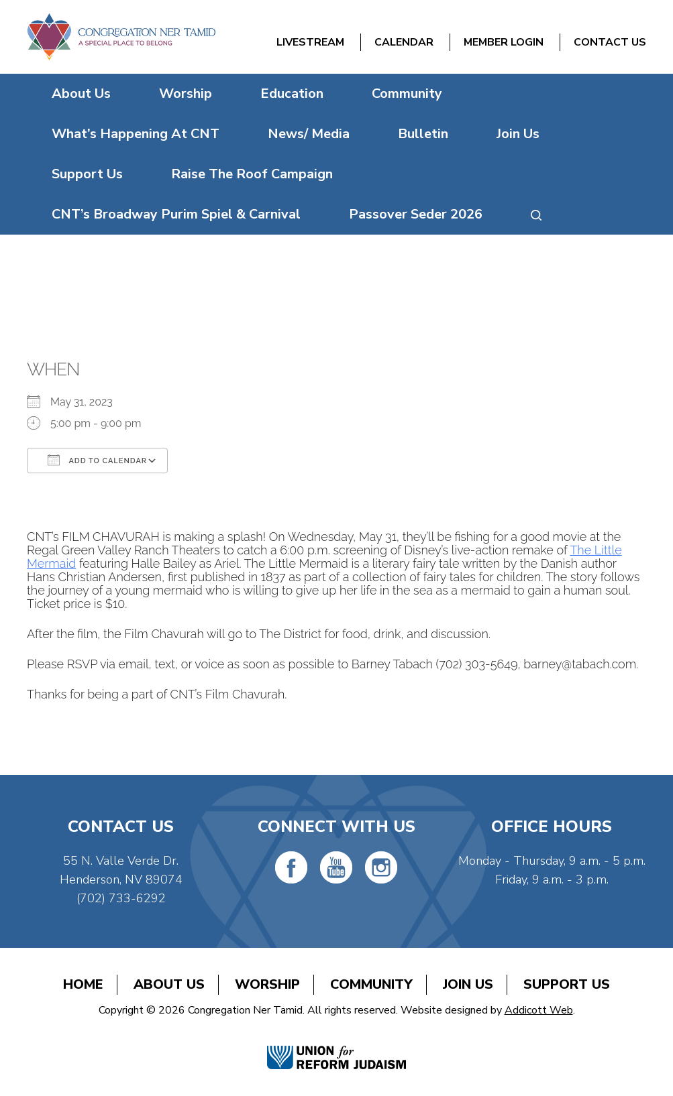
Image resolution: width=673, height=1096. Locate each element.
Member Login (503, 42)
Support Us (87, 174)
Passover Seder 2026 (415, 214)
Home (83, 984)
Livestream (310, 42)
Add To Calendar (97, 460)
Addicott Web (539, 1010)
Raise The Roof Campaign (252, 174)
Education (291, 93)
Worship (185, 93)
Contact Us (610, 42)
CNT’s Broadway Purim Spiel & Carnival (176, 214)
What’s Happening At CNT (135, 134)
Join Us (518, 134)
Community (407, 93)
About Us (81, 93)
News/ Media (309, 134)
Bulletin (423, 134)
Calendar (403, 42)
